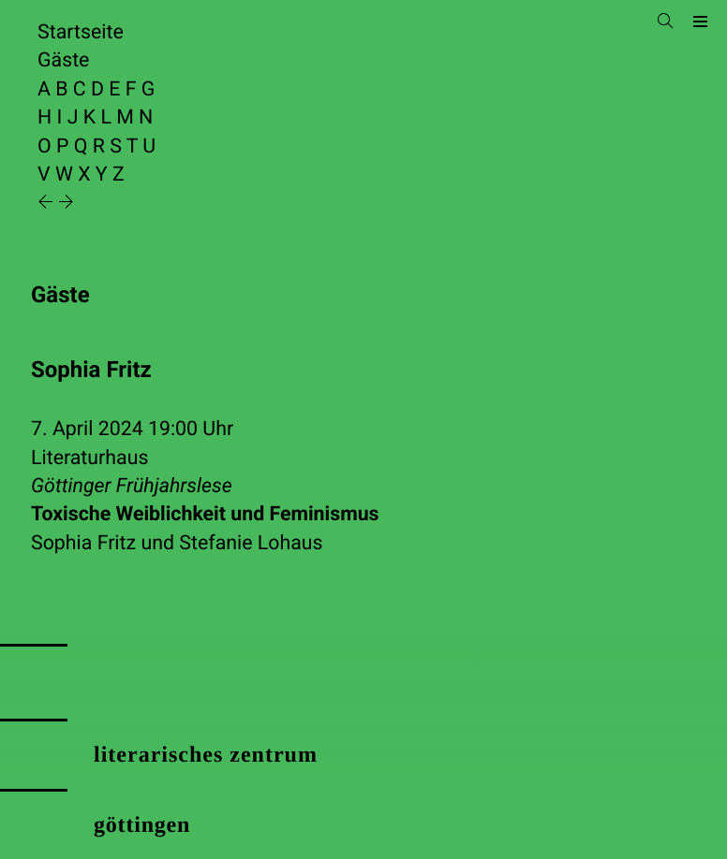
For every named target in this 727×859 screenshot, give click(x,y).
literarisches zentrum (206, 755)
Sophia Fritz (83, 543)
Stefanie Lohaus (250, 543)
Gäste (63, 60)
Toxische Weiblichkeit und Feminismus (205, 514)
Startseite (80, 32)
